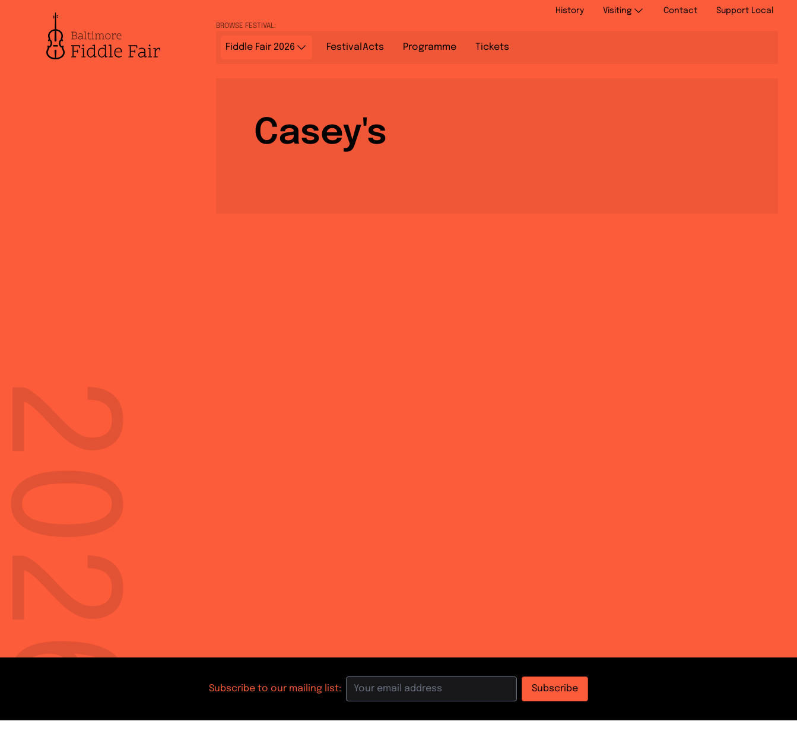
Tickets (492, 47)
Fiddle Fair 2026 (266, 47)
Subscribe (555, 689)
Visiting (623, 11)
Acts (355, 47)
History (569, 11)
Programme (429, 47)
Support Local (744, 11)
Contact (680, 11)
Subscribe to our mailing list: (275, 689)
